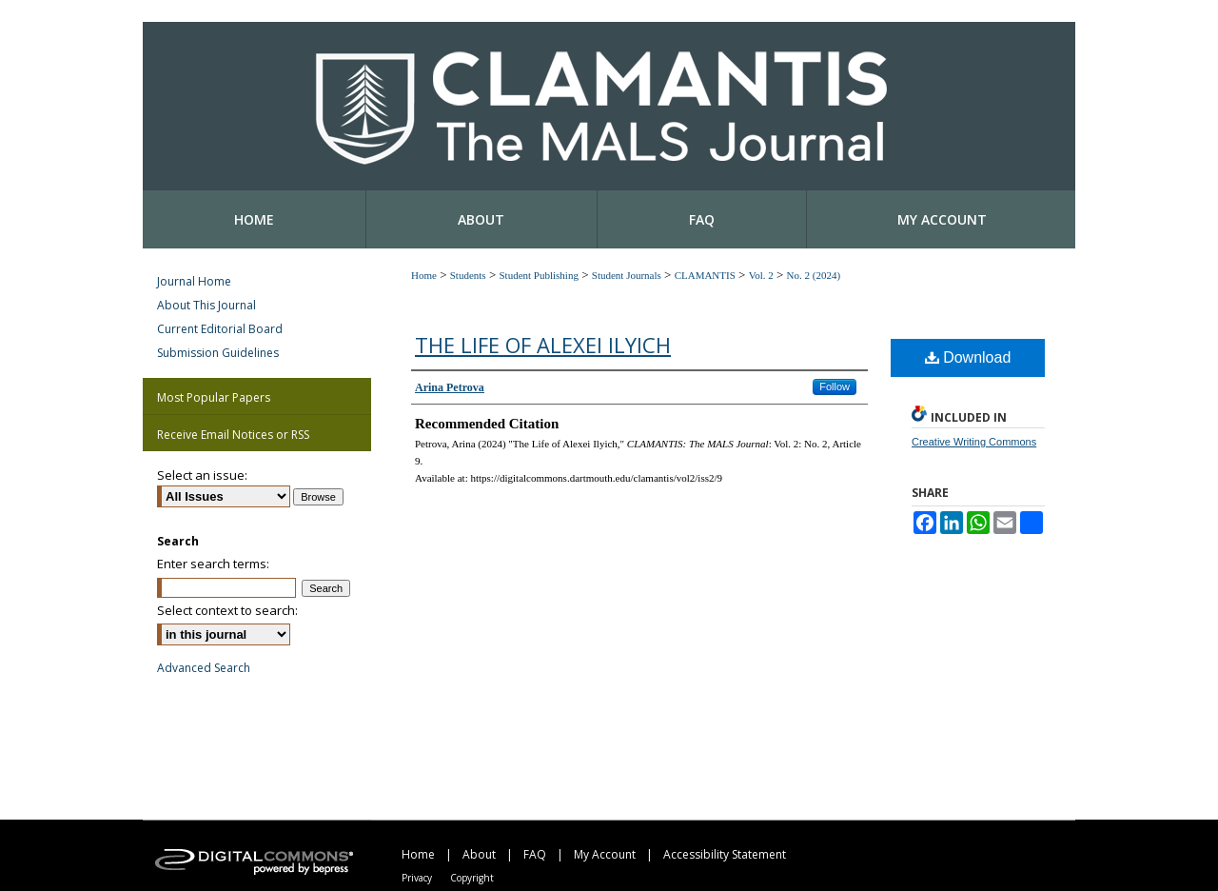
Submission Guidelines (218, 353)
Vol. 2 (761, 275)
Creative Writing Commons (974, 441)
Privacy (417, 877)
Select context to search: (227, 610)
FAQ (534, 854)
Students (468, 275)
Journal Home (194, 281)
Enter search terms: (213, 563)
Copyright (472, 877)
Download (968, 357)
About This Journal (206, 305)
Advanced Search (203, 668)
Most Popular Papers (213, 397)
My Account (605, 854)
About (479, 854)
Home (424, 275)
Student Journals (626, 275)
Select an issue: (202, 475)
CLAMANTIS (705, 275)
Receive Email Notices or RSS (233, 434)
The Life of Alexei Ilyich (543, 344)
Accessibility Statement (724, 854)
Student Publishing (538, 275)
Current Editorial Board (220, 329)
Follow (834, 386)
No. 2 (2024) (814, 275)
